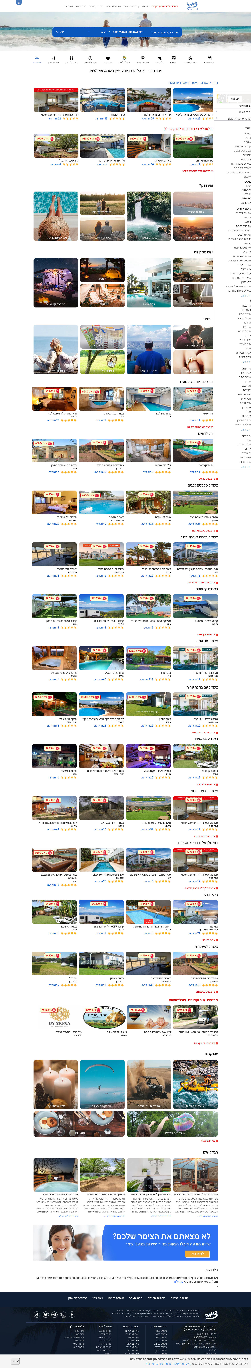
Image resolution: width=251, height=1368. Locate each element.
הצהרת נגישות (116, 1298)
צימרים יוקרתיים (105, 1337)
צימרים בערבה (160, 1343)
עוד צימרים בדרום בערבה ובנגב (201, 582)
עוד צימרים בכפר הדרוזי (204, 836)
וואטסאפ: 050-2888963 (205, 1337)
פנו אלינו (178, 1282)
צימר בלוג (97, 1298)
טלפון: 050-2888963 (206, 1334)
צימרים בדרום (161, 1337)
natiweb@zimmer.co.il (204, 1346)
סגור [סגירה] (15, 1361)
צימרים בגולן (161, 1350)
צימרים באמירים (132, 1330)
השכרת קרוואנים (96, 6)
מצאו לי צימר (80, 6)
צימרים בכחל (133, 1340)
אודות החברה (210, 1353)
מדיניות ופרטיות (179, 1298)
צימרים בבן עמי (132, 1347)
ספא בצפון (79, 1340)
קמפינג (108, 1353)
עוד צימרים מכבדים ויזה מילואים (201, 427)
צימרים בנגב (161, 1340)
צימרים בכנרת (161, 1347)
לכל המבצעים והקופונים (204, 1043)
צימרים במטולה (132, 1343)
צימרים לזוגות (130, 6)
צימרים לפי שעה (104, 1350)
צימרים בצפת (133, 1350)
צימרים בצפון (143, 6)
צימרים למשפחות (113, 6)
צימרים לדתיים (105, 1340)
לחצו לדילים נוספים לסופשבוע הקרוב (198, 171)
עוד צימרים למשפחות (205, 991)
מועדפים (69, 6)
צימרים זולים (106, 1334)
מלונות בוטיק (78, 1343)
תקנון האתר (135, 1298)
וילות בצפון (79, 1334)
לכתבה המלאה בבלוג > (67, 1216)
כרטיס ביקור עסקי (77, 1298)
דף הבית (212, 1350)
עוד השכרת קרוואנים (206, 634)
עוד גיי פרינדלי (208, 940)
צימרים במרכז (161, 1334)
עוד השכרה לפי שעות (205, 784)
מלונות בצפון (78, 1347)
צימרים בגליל (161, 1353)
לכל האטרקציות (208, 1140)
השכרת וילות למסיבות (74, 1337)
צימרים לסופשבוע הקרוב (165, 6)
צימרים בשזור (133, 1337)
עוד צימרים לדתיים (207, 478)
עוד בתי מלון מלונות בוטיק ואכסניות (199, 888)
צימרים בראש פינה (131, 1353)
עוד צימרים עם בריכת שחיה (203, 732)
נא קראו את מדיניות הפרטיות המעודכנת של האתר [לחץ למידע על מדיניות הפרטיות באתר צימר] (168, 1363)
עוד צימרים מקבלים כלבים (203, 530)
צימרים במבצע (105, 1330)
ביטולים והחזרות (156, 1298)
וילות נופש (79, 1330)
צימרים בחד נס (132, 1334)
